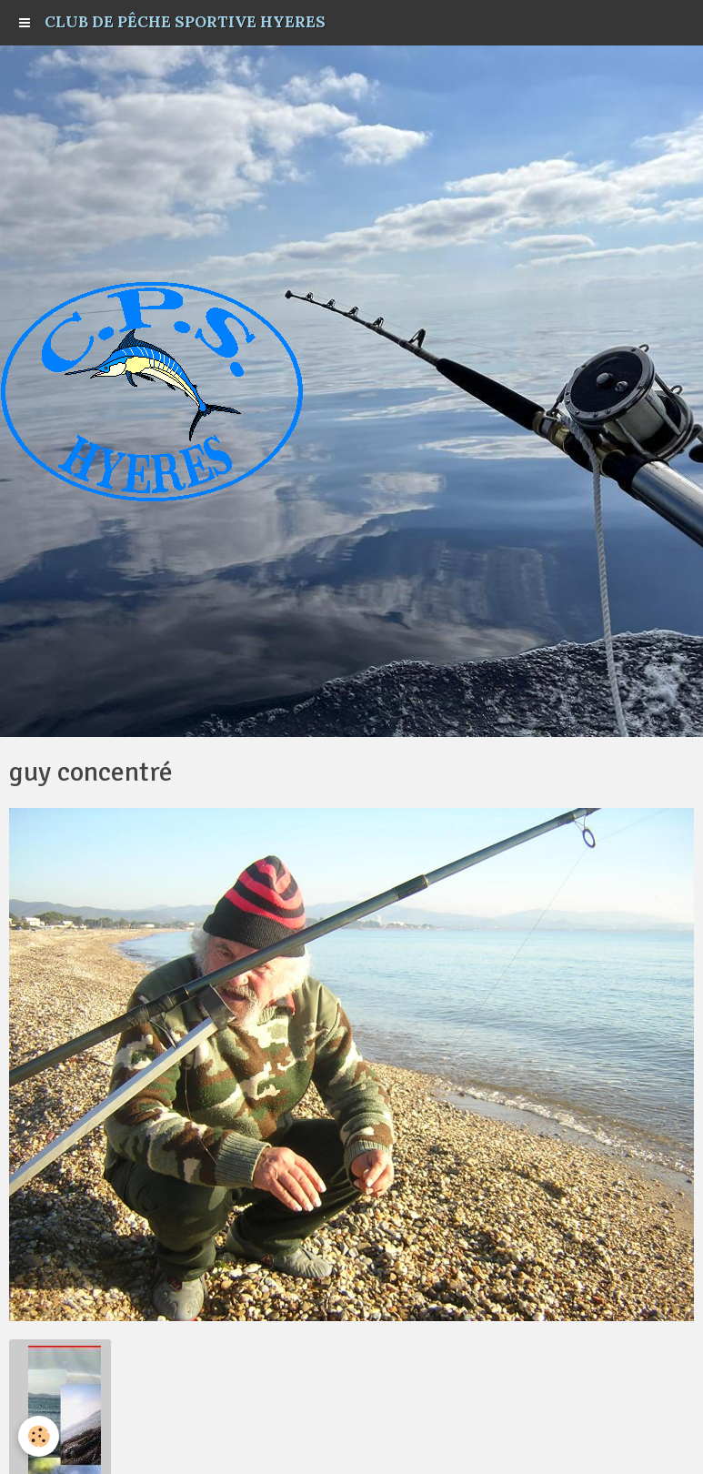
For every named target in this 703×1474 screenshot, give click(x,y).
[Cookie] (38, 1436)
